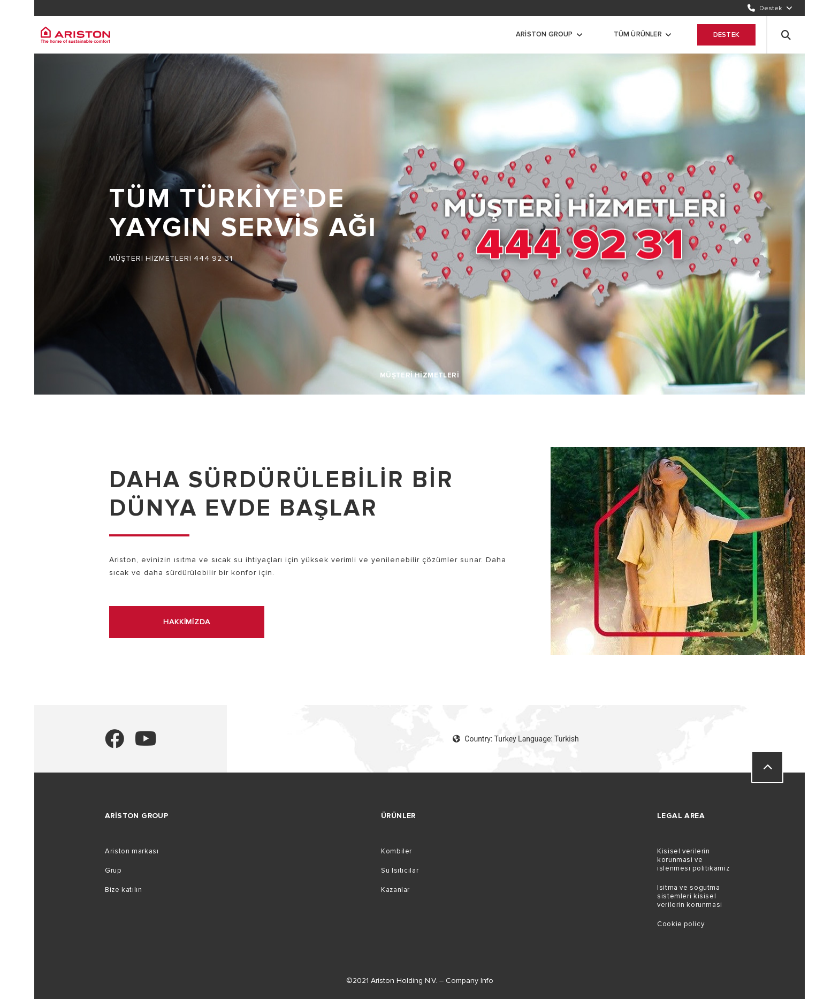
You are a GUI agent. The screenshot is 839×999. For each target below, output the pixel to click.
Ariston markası (131, 851)
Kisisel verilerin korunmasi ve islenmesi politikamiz (693, 860)
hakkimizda (186, 621)
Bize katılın (123, 890)
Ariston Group (544, 34)
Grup (113, 870)
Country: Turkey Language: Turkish (515, 739)
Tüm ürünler (638, 34)
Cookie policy (680, 924)
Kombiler (396, 851)
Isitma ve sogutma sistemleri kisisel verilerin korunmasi (689, 896)
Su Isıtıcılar (399, 870)
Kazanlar (395, 890)
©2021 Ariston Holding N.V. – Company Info (419, 981)
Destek (726, 35)
